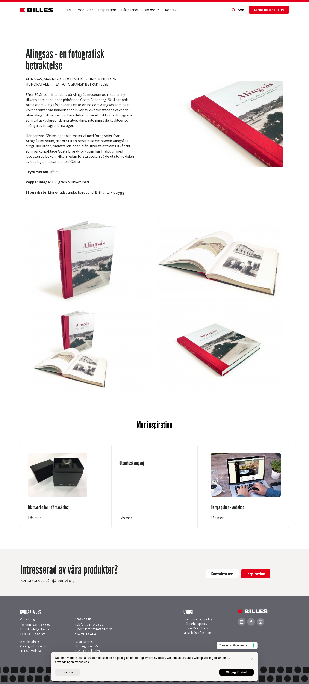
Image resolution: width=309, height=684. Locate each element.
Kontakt (171, 10)
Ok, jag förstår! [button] (236, 672)
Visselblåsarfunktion (197, 633)
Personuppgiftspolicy (197, 619)
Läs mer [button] (67, 672)
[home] (36, 9)
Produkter (85, 10)
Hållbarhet (129, 10)
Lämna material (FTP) (269, 10)
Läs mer (34, 517)
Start (67, 10)
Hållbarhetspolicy (195, 624)
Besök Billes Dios (195, 628)
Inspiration (107, 10)
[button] (151, 9)
